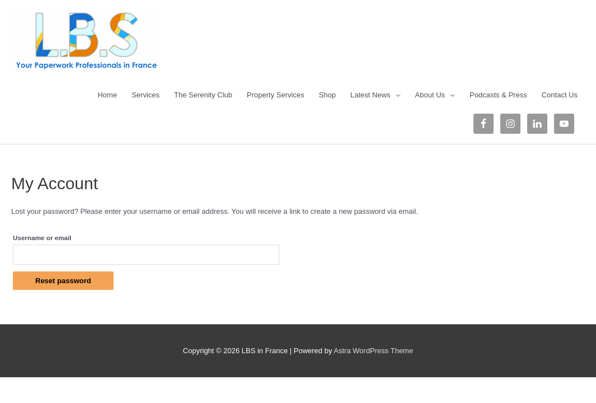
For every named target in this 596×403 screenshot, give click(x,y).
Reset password (63, 281)
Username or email (42, 237)
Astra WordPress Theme (373, 350)
